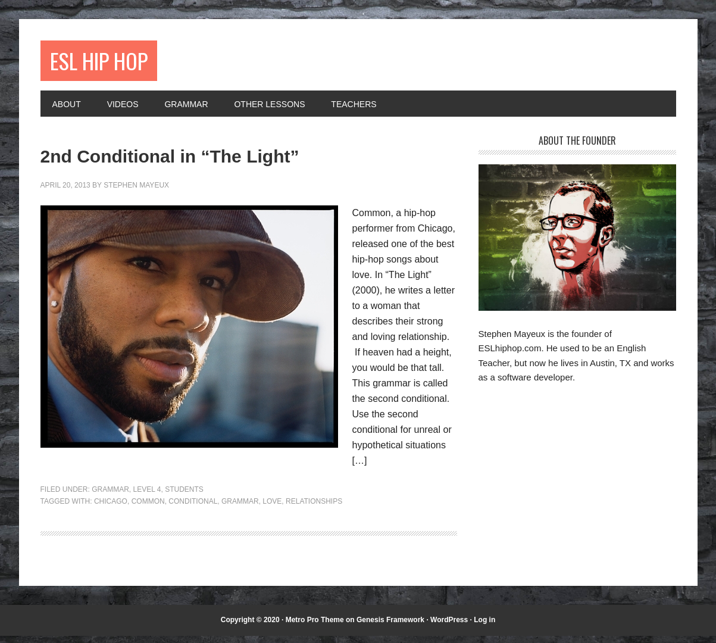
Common (148, 508)
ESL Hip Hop (115, 64)
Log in (484, 627)
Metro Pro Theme (315, 627)
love (272, 508)
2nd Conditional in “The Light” (247, 160)
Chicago (110, 508)
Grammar (110, 496)
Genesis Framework (390, 627)
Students (184, 496)
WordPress (449, 627)
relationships (314, 508)
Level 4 (147, 496)
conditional (192, 508)
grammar (240, 508)
